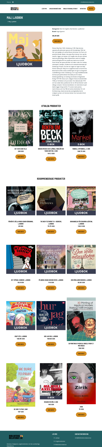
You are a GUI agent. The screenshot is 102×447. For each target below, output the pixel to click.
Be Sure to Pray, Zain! (21, 409)
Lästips (44, 8)
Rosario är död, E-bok (51, 402)
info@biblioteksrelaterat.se (87, 2)
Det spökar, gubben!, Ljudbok (20, 280)
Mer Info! (58, 41)
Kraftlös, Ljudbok (21, 336)
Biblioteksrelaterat (70, 8)
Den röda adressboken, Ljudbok (81, 280)
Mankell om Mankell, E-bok (81, 148)
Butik (91, 8)
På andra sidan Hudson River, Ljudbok (51, 280)
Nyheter (83, 8)
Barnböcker (73, 28)
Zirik (81, 406)
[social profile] (13, 2)
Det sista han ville (21, 148)
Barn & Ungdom (64, 28)
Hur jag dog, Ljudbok (51, 336)
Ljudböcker (81, 28)
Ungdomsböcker (55, 8)
